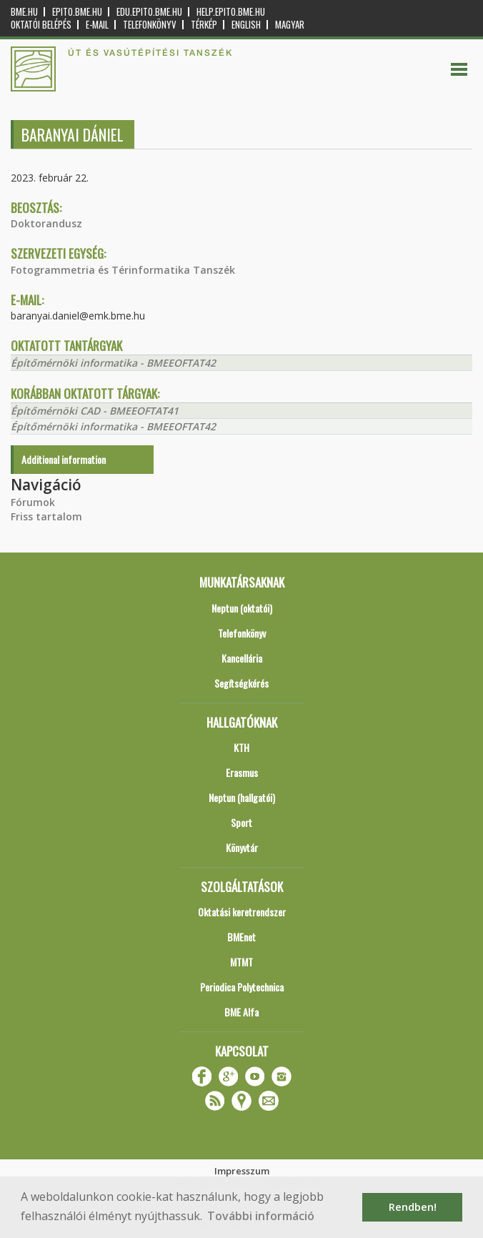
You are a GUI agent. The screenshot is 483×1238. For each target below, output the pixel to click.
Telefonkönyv (149, 24)
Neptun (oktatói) (241, 607)
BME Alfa (241, 1011)
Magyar (289, 24)
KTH (241, 747)
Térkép (204, 24)
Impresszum (241, 1170)
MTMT (241, 961)
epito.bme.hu (77, 11)
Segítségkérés (241, 682)
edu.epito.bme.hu (149, 11)
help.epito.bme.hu (230, 11)
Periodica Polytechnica (242, 986)
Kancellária (241, 657)
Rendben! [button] (413, 1207)
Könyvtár (242, 847)
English (246, 24)
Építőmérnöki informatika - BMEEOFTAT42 (113, 363)
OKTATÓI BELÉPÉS (41, 24)
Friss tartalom (46, 516)
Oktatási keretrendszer (242, 911)
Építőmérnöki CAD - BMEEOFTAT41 (95, 410)
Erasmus (242, 772)
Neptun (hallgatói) (242, 797)
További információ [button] (260, 1216)
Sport (241, 822)
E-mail (97, 24)
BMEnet (241, 936)
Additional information (63, 459)
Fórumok (33, 502)
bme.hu (24, 11)
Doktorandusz (46, 223)
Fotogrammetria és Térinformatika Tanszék (123, 270)
